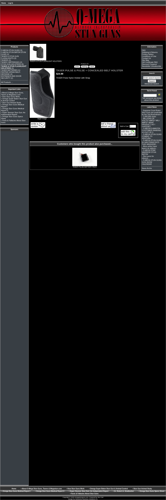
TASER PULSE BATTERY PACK (85, 167)
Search (152, 73)
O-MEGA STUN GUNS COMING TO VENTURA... (152, 136)
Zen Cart (100, 497)
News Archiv (147, 168)
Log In (10, 3)
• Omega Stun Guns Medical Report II (49, 491)
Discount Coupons (149, 64)
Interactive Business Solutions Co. (86, 499)
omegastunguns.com (82, 497)
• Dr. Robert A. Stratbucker (123, 491)
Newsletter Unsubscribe (151, 66)
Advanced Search (152, 84)
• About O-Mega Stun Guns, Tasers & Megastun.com (12, 94)
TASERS (4, 60)
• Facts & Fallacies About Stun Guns (84, 494)
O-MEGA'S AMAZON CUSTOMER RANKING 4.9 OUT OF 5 (151, 130)
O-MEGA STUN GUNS (10, 50)
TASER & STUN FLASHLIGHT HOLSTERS (46, 60)
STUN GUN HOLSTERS (11, 64)
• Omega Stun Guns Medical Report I (16, 491)
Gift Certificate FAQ (150, 62)
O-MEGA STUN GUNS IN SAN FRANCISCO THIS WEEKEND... (152, 142)
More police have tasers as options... (149, 147)
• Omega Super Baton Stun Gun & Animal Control (14, 100)
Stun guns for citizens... (148, 157)
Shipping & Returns (150, 52)
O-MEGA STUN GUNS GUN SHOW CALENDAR (152, 162)
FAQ (143, 50)
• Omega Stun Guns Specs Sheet (151, 491)
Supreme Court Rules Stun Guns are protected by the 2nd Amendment (152, 112)
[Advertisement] (14, 139)
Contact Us (146, 58)
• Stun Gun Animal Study (11, 103)
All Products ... (7, 82)
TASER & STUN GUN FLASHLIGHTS (10, 57)
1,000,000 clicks (149, 116)
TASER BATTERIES (9, 70)
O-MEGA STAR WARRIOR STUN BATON (149, 152)
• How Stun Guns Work (10, 97)
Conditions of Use (149, 56)
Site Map (145, 60)
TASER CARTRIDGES (10, 62)
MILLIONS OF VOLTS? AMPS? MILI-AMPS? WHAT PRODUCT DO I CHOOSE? (151, 122)
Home (3, 3)
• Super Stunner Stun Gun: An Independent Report (13, 113)
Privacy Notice (147, 54)
